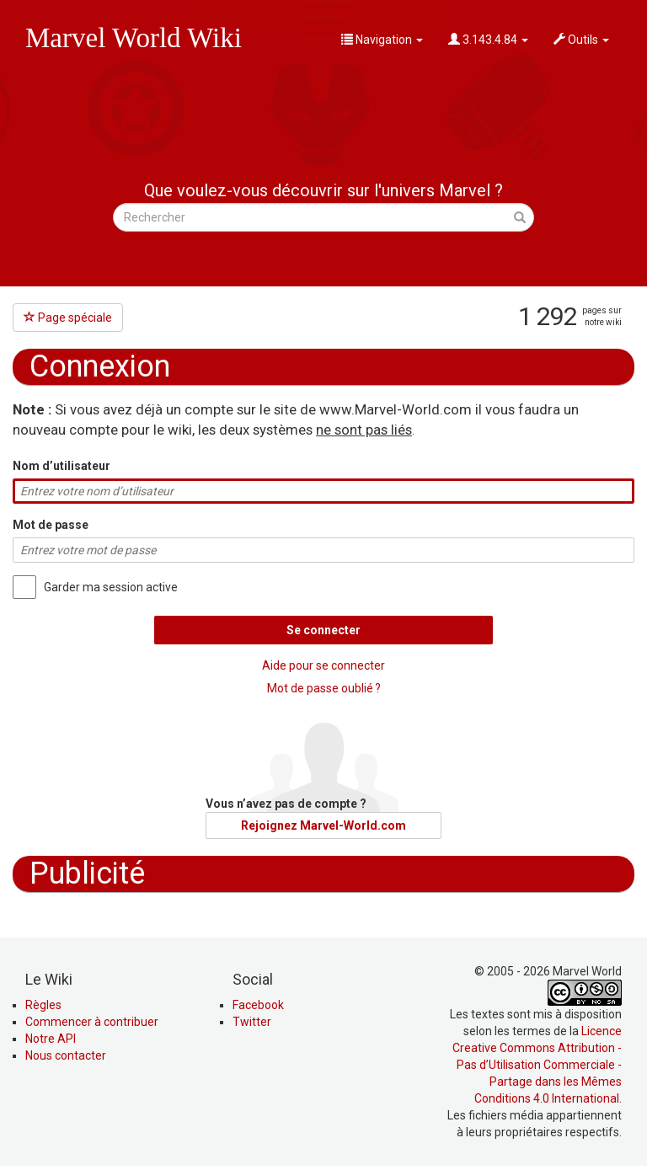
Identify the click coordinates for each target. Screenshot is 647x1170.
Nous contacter (65, 1055)
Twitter (252, 1021)
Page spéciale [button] (68, 317)
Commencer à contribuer (91, 1021)
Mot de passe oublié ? (324, 688)
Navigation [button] (382, 39)
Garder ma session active (111, 587)
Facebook (258, 1005)
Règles (43, 1005)
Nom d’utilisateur (61, 466)
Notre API (50, 1038)
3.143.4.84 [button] (488, 39)
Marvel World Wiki (133, 38)
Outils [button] (581, 39)
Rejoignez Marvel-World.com (323, 825)
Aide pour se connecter (323, 665)
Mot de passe (50, 525)
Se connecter (323, 630)
